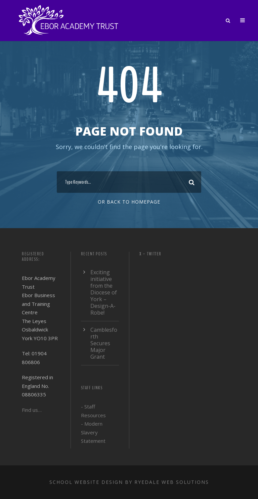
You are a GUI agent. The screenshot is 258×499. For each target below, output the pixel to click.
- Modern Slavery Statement (93, 432)
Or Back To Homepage (129, 202)
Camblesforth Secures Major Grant (103, 343)
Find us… (32, 409)
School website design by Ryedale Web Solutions (129, 482)
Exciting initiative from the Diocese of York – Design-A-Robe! (103, 292)
